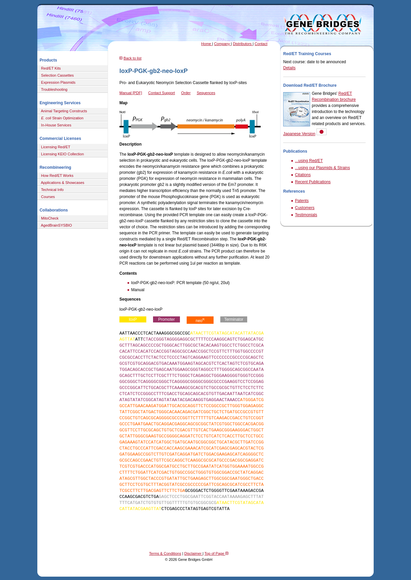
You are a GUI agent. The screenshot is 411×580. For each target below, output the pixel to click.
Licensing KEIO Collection (61, 154)
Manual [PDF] (130, 93)
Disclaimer (193, 553)
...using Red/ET (309, 160)
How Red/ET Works (56, 175)
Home (206, 44)
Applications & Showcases (61, 183)
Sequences (206, 93)
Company (222, 44)
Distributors (243, 44)
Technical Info (51, 190)
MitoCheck (49, 218)
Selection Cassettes (56, 75)
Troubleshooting (53, 89)
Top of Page (216, 553)
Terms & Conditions (165, 553)
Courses (47, 197)
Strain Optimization (61, 118)
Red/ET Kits (50, 68)
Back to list (132, 58)
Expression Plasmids (57, 82)
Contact (261, 44)
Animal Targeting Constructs (63, 111)
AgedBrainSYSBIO (55, 225)
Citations (303, 174)
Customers (304, 207)
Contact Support (161, 93)
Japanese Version (299, 133)
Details (289, 68)
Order (185, 93)
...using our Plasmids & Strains (322, 167)
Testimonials (306, 214)
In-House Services (55, 125)
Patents (302, 200)
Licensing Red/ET (54, 147)
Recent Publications (313, 182)
